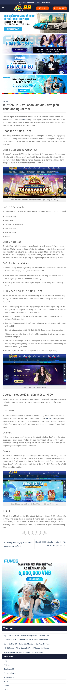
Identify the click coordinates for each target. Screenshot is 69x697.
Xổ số (6, 682)
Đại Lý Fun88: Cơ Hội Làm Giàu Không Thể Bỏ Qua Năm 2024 (26, 636)
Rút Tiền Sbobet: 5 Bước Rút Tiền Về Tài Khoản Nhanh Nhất (26, 640)
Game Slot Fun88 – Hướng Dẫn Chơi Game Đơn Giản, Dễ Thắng (27, 644)
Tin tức (5, 101)
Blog (5, 661)
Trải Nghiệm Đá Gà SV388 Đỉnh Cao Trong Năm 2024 (23, 652)
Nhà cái (7, 665)
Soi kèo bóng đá (10, 673)
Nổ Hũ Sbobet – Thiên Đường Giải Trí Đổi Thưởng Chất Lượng (26, 648)
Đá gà (6, 690)
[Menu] (3, 8)
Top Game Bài (9, 669)
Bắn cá (6, 686)
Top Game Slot (9, 677)
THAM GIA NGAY (60, 8)
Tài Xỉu (48, 418)
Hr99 (25, 119)
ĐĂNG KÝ (42, 8)
